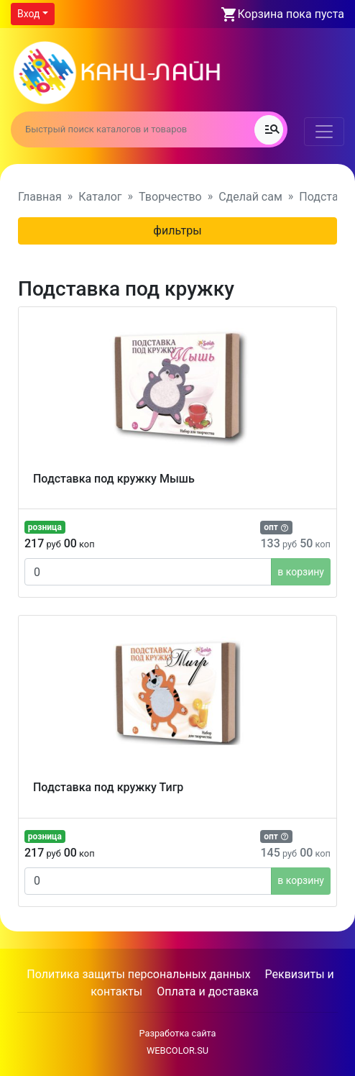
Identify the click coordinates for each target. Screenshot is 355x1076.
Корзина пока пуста (291, 14)
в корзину (300, 572)
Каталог (99, 197)
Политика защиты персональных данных (138, 974)
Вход (28, 13)
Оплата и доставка (207, 991)
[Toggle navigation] (324, 131)
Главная (40, 197)
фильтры (177, 230)
